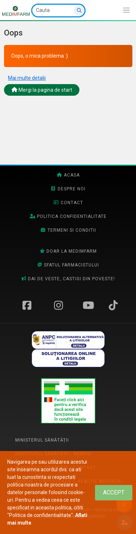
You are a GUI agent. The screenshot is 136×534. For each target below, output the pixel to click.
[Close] (113, 492)
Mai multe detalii (27, 78)
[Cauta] (58, 10)
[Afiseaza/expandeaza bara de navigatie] (126, 10)
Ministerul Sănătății (42, 440)
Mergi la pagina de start (42, 90)
